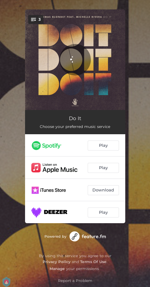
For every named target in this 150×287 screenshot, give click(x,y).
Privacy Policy (56, 261)
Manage (57, 268)
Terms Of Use (93, 261)
